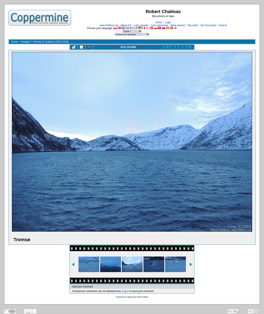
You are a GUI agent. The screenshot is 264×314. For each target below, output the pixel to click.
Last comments (159, 25)
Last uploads (141, 25)
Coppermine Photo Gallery (137, 297)
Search (223, 25)
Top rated (192, 25)
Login (168, 22)
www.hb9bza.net (109, 25)
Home (159, 22)
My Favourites (208, 25)
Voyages (25, 41)
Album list (126, 25)
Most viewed (178, 25)
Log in (125, 291)
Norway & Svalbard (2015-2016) (50, 41)
